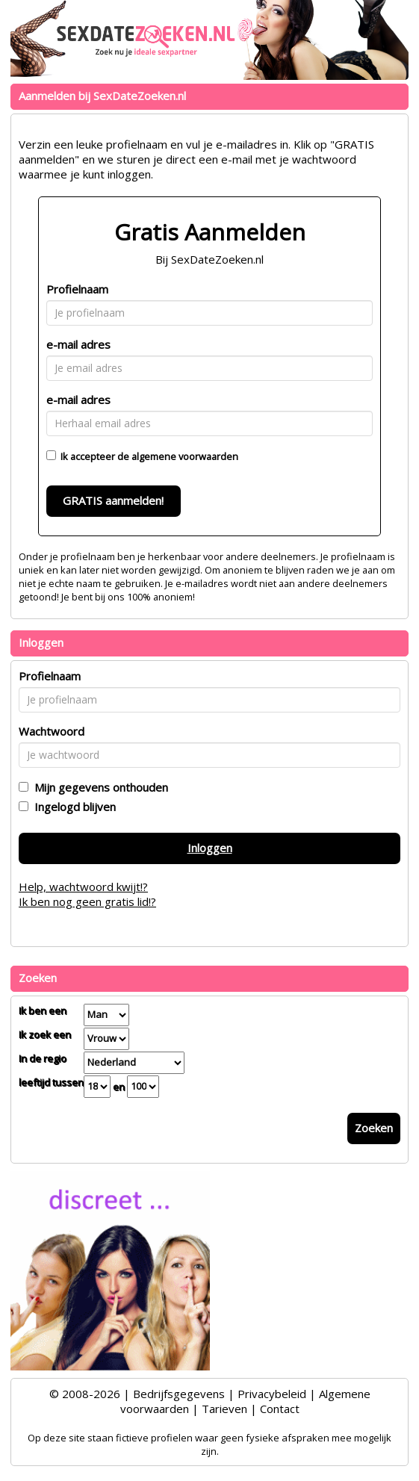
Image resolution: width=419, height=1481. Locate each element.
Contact (279, 1408)
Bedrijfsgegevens (179, 1393)
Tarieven (224, 1408)
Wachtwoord (51, 731)
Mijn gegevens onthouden (98, 787)
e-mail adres (78, 344)
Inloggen (209, 847)
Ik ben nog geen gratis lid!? (87, 901)
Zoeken (374, 1127)
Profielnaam (77, 289)
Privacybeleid (272, 1393)
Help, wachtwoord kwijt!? (83, 886)
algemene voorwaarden (184, 456)
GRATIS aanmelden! (113, 500)
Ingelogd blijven (72, 806)
